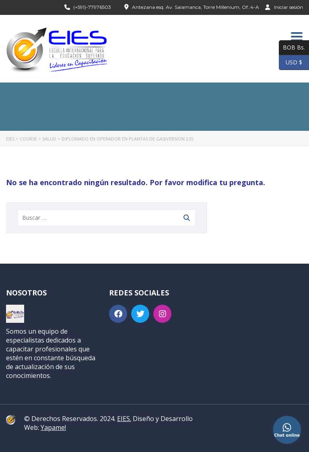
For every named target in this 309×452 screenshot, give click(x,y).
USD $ (290, 62)
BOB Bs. (292, 47)
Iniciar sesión (284, 7)
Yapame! (53, 427)
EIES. (124, 418)
